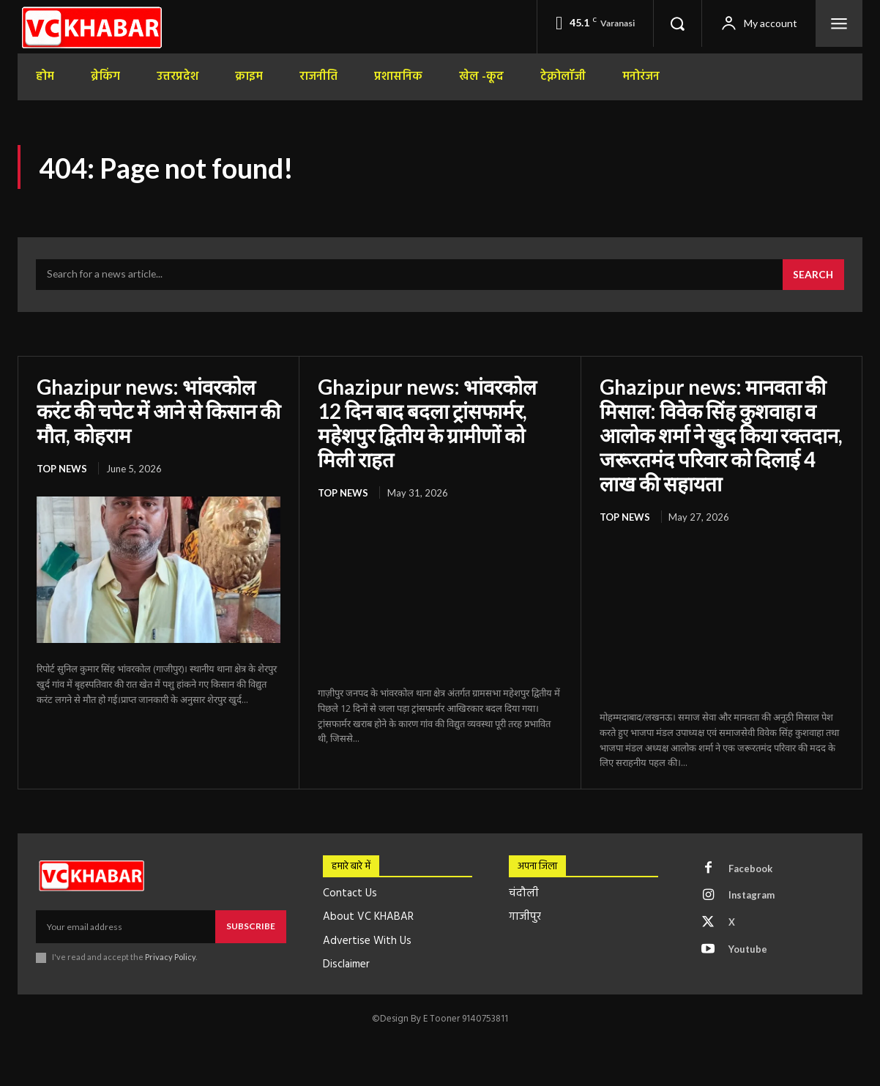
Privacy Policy (170, 954)
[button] (677, 23)
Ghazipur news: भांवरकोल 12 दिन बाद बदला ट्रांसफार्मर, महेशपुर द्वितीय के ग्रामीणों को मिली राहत (428, 422)
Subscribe (250, 923)
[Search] (812, 275)
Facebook (750, 865)
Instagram (751, 893)
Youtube (747, 947)
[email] (125, 924)
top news (62, 467)
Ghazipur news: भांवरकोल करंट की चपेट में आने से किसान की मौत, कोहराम (149, 410)
